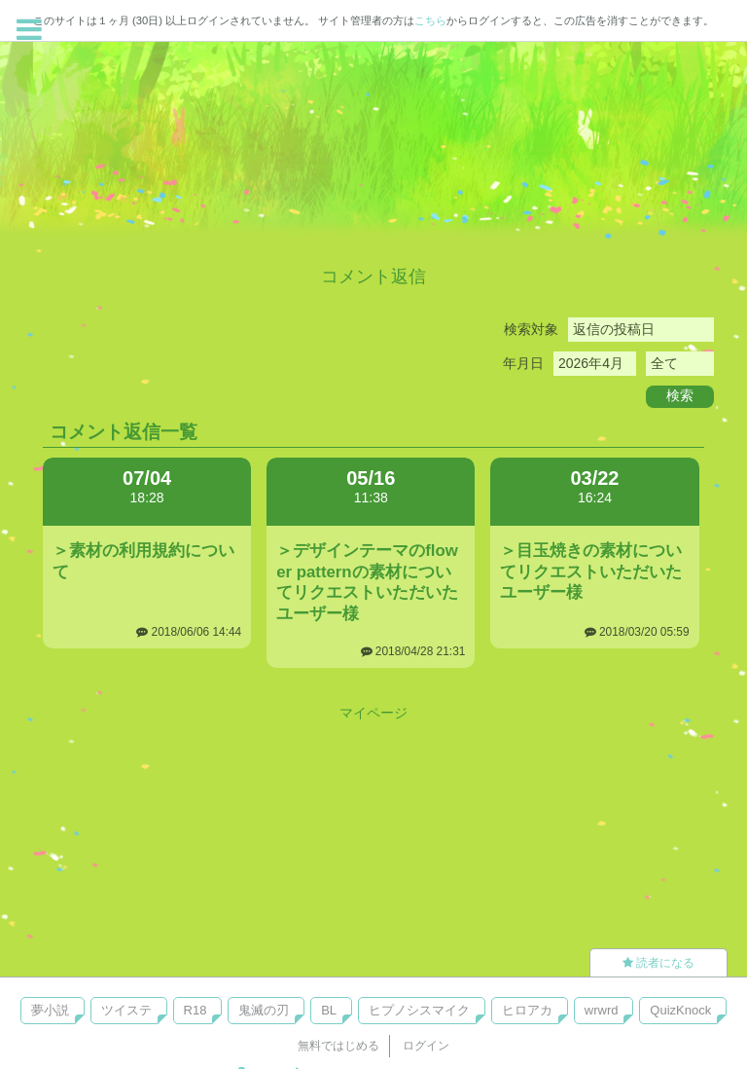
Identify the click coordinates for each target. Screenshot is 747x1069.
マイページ (373, 712)
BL (329, 1010)
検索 (680, 395)
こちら (430, 20)
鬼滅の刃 (263, 1010)
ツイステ (126, 1010)
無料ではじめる (338, 1045)
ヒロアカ (527, 1010)
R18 (195, 1010)
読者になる (658, 963)
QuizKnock (680, 1010)
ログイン (426, 1045)
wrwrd (602, 1010)
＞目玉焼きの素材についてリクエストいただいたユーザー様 (591, 572)
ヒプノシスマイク (419, 1010)
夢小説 (50, 1010)
